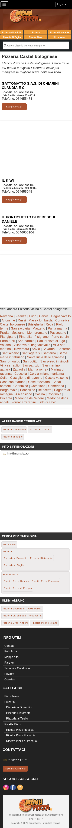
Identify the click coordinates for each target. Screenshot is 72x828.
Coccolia (20, 373)
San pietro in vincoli (54, 361)
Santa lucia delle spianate (45, 357)
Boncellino (27, 390)
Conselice (62, 320)
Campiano (38, 386)
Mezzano (18, 332)
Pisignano (41, 336)
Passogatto (58, 332)
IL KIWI (8, 180)
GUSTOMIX (35, 608)
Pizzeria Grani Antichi (15, 623)
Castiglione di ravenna (26, 377)
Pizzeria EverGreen (13, 608)
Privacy (9, 673)
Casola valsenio (56, 377)
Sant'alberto (10, 353)
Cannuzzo (20, 386)
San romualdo (10, 361)
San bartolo (26, 341)
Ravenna (6, 316)
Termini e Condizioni (17, 668)
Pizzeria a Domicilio (12, 32)
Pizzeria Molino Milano (44, 623)
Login (61, 4)
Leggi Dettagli (14, 106)
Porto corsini (60, 336)
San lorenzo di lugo (51, 341)
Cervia (44, 316)
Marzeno (38, 328)
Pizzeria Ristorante (59, 32)
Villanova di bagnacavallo (32, 345)
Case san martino (12, 382)
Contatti (9, 645)
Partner (9, 662)
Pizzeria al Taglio (12, 37)
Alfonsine (8, 320)
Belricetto (44, 390)
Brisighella (35, 324)
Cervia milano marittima (47, 373)
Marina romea (38, 369)
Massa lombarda (41, 320)
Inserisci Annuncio (15, 768)
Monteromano (37, 332)
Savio (36, 349)
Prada (4, 332)
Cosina (40, 394)
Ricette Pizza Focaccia (45, 581)
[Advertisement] (36, 145)
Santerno (64, 349)
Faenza (21, 316)
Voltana (5, 345)
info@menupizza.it (18, 453)
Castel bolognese (12, 324)
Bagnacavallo (61, 316)
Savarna (49, 349)
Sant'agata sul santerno (39, 353)
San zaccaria (20, 328)
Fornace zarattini (23, 402)
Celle (3, 377)
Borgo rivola (8, 390)
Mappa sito (11, 657)
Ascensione (23, 394)
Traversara (21, 349)
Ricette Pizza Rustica (16, 581)
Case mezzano (39, 382)
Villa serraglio (9, 365)
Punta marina (57, 328)
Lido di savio (47, 402)
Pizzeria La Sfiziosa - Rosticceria (22, 615)
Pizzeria (36, 32)
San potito (30, 361)
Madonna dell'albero (29, 398)
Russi (22, 320)
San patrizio (31, 365)
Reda (49, 324)
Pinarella (25, 336)
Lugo (32, 316)
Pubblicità (10, 651)
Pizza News (59, 37)
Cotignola (54, 394)
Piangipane (8, 336)
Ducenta (6, 398)
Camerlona (56, 386)
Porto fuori (7, 341)
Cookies (9, 679)
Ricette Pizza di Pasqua (18, 588)
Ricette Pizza (35, 37)
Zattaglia (19, 369)
